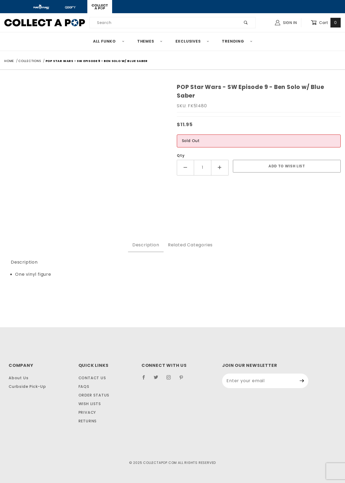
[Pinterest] (183, 379)
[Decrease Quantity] (185, 167)
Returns (87, 421)
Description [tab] (145, 245)
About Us (18, 378)
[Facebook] (146, 379)
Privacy (87, 412)
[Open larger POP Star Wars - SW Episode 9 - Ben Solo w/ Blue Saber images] (86, 143)
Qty (180, 155)
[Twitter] (158, 379)
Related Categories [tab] (190, 245)
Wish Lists (89, 403)
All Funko (109, 41)
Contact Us (92, 378)
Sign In (286, 22)
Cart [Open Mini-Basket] (326, 22)
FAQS (83, 386)
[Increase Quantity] (220, 167)
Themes (150, 41)
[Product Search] (163, 22)
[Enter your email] (259, 381)
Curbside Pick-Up (27, 386)
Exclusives (192, 41)
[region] (86, 211)
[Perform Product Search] (246, 22)
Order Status (93, 395)
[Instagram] (170, 379)
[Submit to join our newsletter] (302, 381)
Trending (237, 41)
